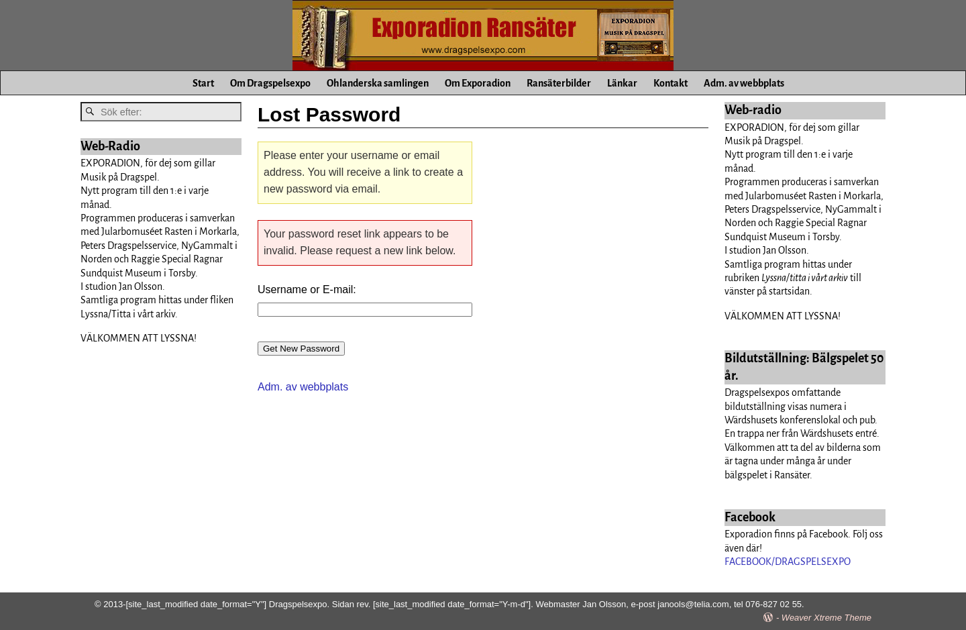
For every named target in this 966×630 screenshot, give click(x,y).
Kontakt (670, 83)
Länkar (622, 83)
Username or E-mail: (307, 289)
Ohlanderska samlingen (378, 83)
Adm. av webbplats (744, 83)
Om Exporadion (478, 83)
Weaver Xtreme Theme (826, 618)
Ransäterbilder (559, 83)
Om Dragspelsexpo (270, 83)
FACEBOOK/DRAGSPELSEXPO (787, 561)
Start (203, 83)
